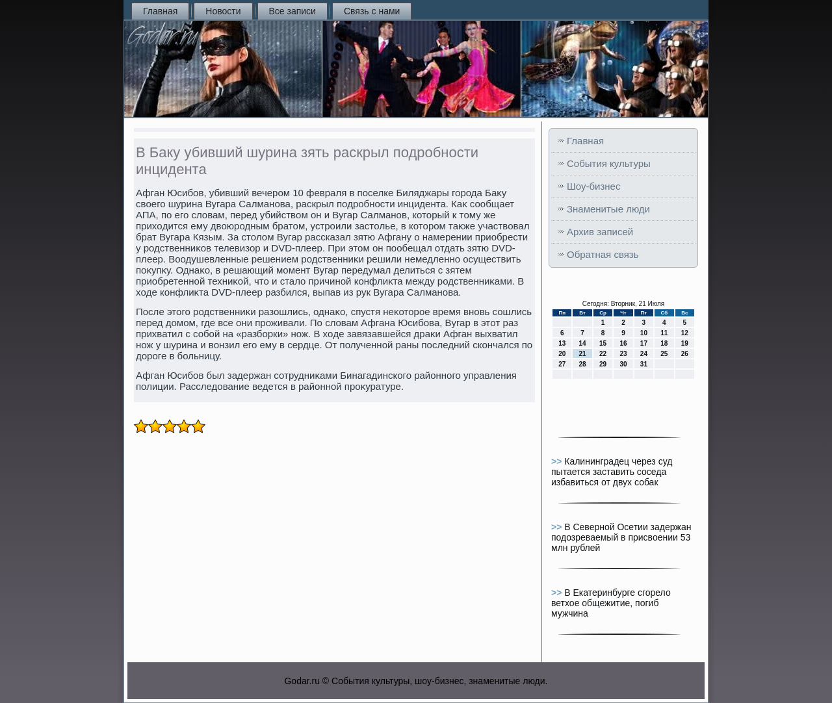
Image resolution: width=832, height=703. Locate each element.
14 (582, 343)
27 (562, 364)
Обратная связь (603, 254)
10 (643, 333)
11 (664, 333)
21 (582, 353)
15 (602, 343)
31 (643, 364)
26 (684, 353)
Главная (160, 11)
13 (562, 343)
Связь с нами (372, 11)
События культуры (609, 163)
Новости (222, 11)
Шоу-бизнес (593, 186)
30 (623, 364)
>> (557, 461)
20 (562, 353)
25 (664, 353)
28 (582, 364)
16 (623, 343)
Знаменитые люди (608, 208)
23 (623, 353)
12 (684, 333)
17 (643, 343)
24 (643, 353)
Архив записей (600, 231)
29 (602, 364)
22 (602, 353)
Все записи (292, 11)
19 (684, 343)
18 (664, 343)
